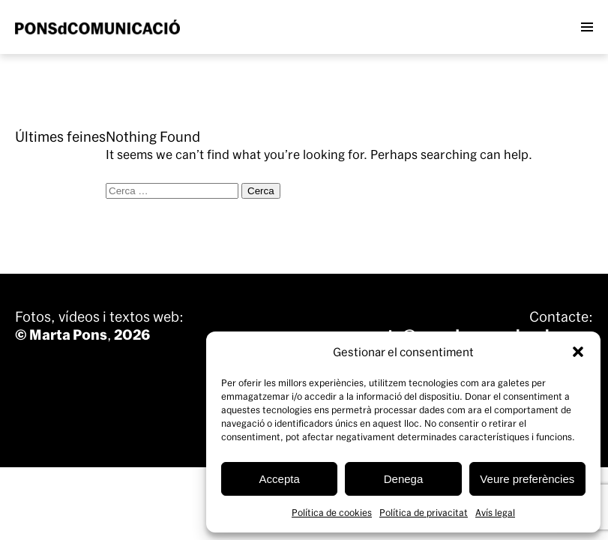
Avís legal (495, 512)
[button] (578, 351)
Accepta (279, 478)
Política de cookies (332, 512)
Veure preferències (527, 478)
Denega (404, 478)
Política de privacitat (423, 512)
